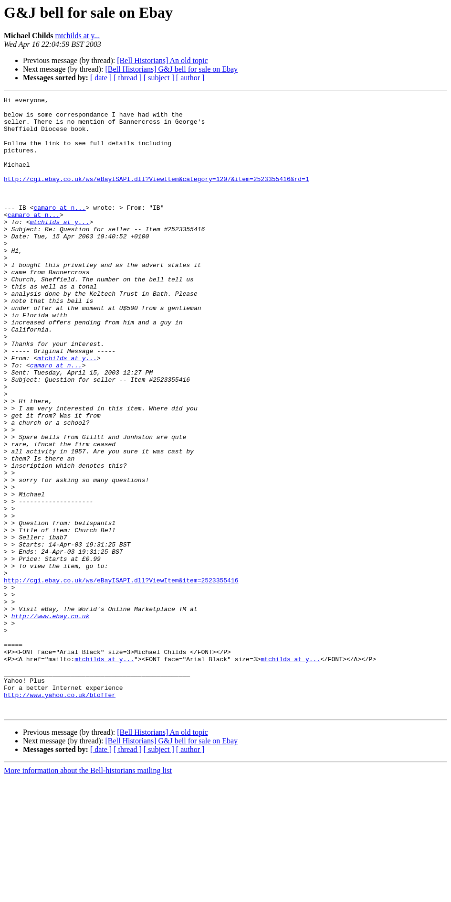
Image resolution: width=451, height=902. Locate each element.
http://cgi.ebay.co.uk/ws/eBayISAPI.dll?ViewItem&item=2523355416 (121, 677)
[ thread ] (128, 78)
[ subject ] (159, 78)
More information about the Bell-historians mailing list (88, 894)
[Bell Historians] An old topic (162, 60)
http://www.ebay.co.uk (50, 720)
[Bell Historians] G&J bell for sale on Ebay (171, 69)
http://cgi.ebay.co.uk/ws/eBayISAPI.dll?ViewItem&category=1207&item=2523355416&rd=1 (156, 196)
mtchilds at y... (77, 36)
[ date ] (101, 78)
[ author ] (190, 78)
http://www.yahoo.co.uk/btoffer (59, 815)
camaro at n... (59, 230)
